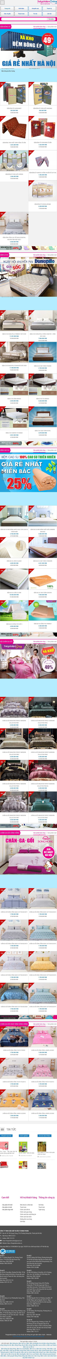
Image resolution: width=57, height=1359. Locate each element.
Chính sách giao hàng (26, 1212)
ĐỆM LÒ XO (4, 255)
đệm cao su (22, 1343)
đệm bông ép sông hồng (8, 1348)
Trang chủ (7, 8)
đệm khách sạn (41, 1352)
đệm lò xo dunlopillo (23, 1348)
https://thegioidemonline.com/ (35, 1336)
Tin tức (35, 13)
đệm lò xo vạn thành (32, 1354)
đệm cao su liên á (41, 1345)
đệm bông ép (14, 1343)
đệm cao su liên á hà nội (8, 1354)
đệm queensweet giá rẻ (46, 1350)
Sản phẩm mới (52, 26)
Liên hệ (49, 13)
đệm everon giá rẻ (32, 1350)
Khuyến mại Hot (6, 1135)
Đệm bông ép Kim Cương (8, 71)
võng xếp (24, 1356)
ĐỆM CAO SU (4, 450)
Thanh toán (21, 13)
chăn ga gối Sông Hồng (14, 1356)
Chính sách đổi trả (25, 1209)
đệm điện (3, 1356)
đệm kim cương (41, 1348)
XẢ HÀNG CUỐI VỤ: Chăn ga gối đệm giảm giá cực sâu (27, 1151)
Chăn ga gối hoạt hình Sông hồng (14, 1024)
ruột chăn (6, 1350)
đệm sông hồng (48, 1343)
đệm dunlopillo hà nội (36, 1343)
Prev (2, 48)
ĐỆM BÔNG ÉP (5, 27)
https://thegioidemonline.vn (14, 1243)
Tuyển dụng (42, 1209)
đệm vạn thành (51, 1345)
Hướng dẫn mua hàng (26, 1219)
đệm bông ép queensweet (47, 1354)
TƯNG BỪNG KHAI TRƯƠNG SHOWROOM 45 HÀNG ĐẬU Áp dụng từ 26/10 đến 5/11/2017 (8, 1154)
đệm (27, 1343)
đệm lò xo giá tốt (15, 1352)
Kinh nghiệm (24, 1135)
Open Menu (2, 2)
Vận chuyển (7, 13)
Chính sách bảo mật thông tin (28, 1214)
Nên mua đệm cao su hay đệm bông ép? (46, 1153)
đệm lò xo (33, 1348)
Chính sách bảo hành (25, 1217)
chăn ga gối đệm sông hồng (17, 1350)
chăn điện (50, 1348)
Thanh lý (49, 8)
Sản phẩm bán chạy (39, 26)
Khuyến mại (35, 8)
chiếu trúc (31, 1356)
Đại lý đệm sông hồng (28, 1345)
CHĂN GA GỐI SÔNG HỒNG (9, 833)
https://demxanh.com (19, 1336)
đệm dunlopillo (21, 1354)
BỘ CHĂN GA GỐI (6, 641)
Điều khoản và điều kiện (26, 1205)
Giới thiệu (21, 8)
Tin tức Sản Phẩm (44, 1135)
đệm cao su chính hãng (28, 1352)
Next (54, 48)
